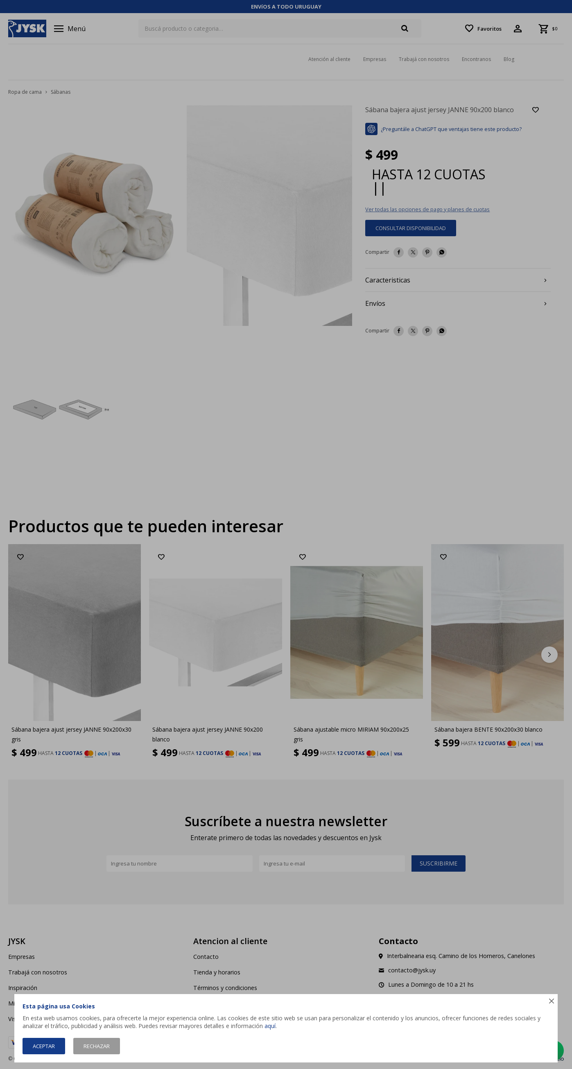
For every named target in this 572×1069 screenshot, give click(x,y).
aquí (270, 1026)
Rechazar (97, 1046)
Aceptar (44, 1046)
